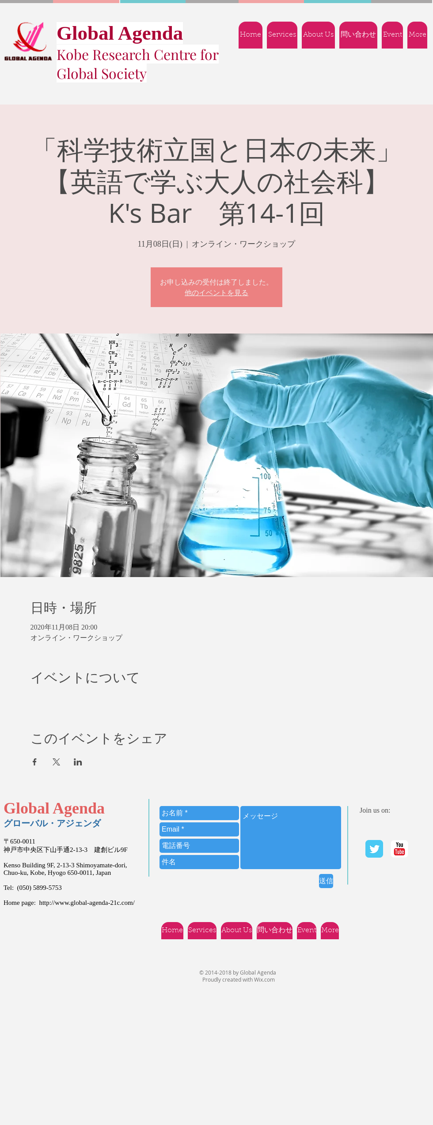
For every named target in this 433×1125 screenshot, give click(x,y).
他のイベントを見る (216, 292)
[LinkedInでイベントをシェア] (78, 761)
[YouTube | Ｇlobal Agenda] (399, 849)
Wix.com (264, 979)
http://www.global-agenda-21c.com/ (86, 902)
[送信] (326, 881)
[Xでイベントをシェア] (56, 761)
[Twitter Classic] (374, 849)
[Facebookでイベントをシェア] (34, 761)
